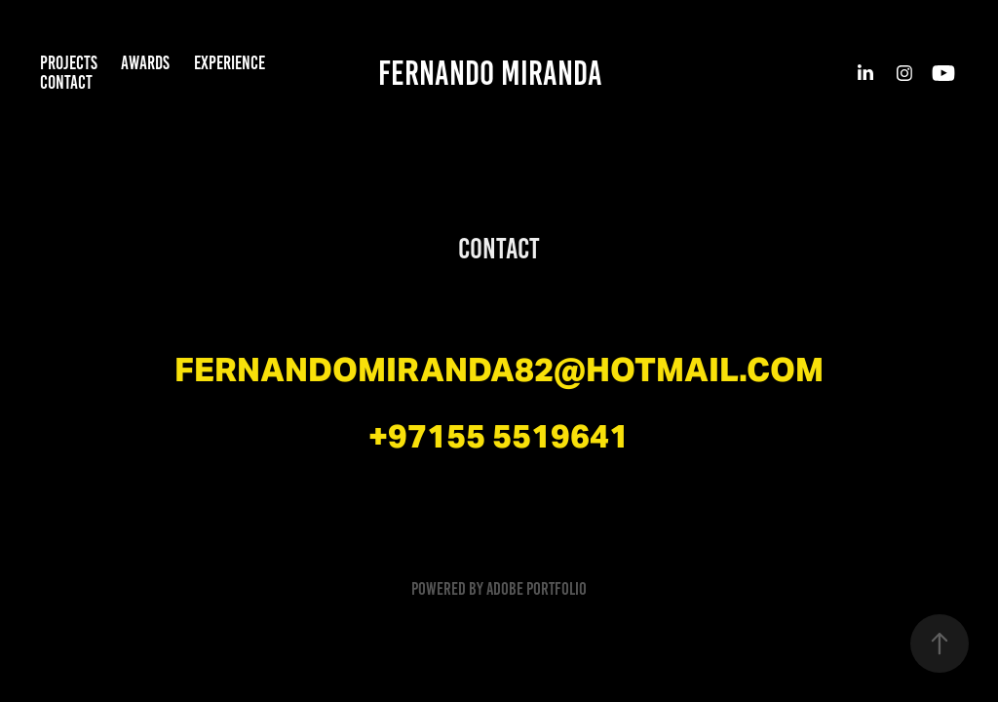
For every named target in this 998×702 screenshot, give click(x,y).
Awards (145, 63)
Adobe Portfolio (536, 589)
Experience (229, 63)
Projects (68, 63)
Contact (66, 82)
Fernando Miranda (490, 73)
